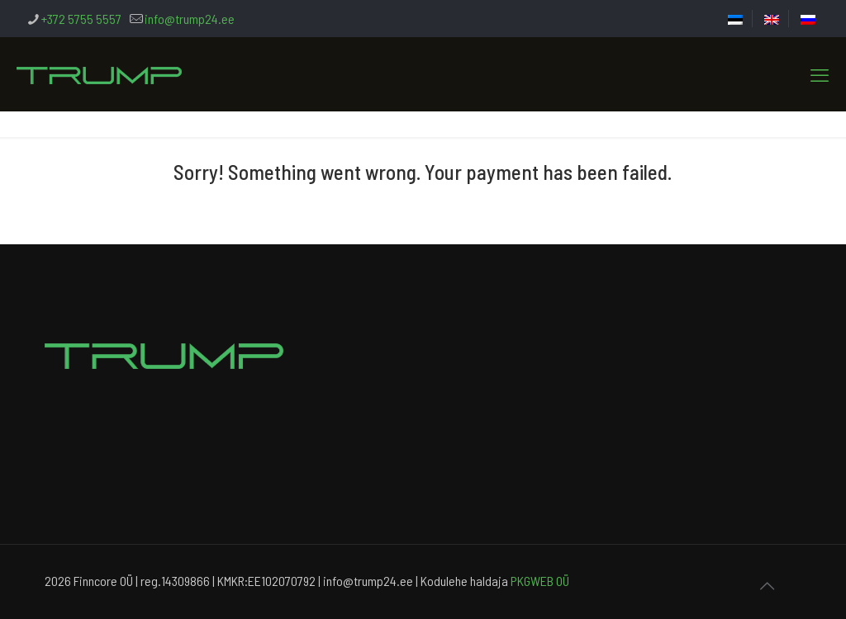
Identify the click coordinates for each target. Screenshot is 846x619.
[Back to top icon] (766, 585)
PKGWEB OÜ (540, 580)
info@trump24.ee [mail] (190, 18)
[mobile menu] (820, 74)
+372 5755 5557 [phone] (81, 18)
